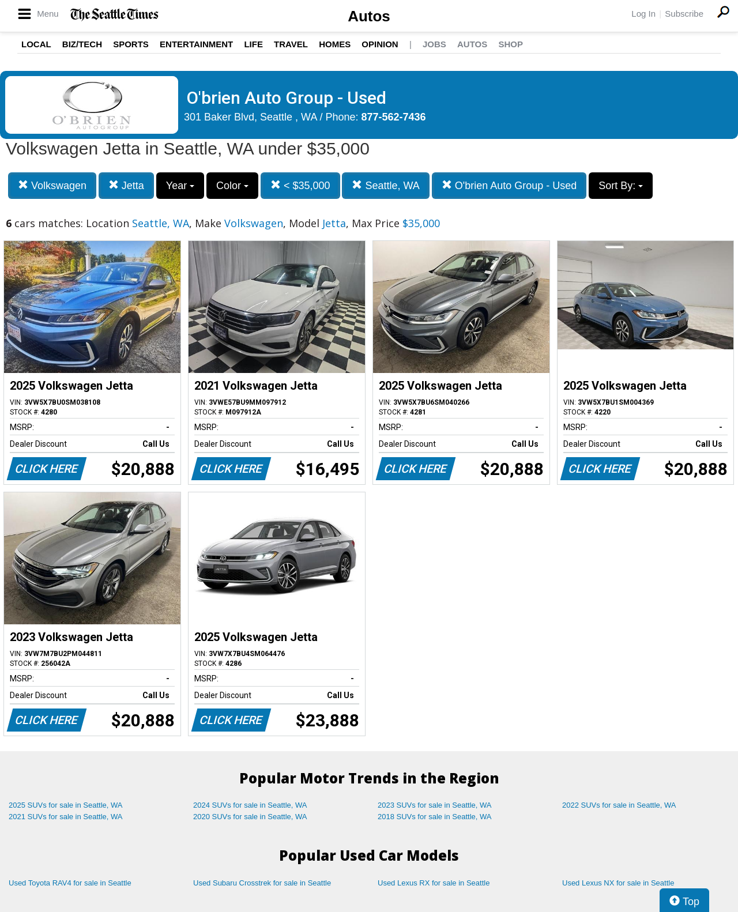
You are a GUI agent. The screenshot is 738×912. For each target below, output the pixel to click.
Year (180, 185)
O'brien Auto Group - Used (509, 185)
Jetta (126, 185)
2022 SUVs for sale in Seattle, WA (619, 805)
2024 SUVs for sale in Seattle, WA (250, 805)
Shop (510, 44)
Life (253, 44)
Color (232, 185)
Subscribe (684, 13)
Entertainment (196, 44)
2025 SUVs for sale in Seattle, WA (66, 805)
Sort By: (620, 185)
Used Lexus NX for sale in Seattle (618, 883)
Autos (369, 16)
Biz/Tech (82, 44)
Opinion (380, 44)
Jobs (434, 44)
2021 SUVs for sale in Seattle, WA (66, 816)
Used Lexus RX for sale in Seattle (434, 883)
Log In (643, 13)
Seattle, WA (385, 185)
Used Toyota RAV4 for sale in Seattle (70, 883)
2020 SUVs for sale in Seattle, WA (250, 816)
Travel (291, 44)
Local (36, 44)
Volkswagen (52, 185)
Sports (131, 44)
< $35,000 (300, 185)
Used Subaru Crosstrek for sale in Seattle (262, 883)
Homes (335, 44)
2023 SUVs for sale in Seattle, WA (435, 805)
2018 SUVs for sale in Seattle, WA (435, 816)
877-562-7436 (394, 117)
